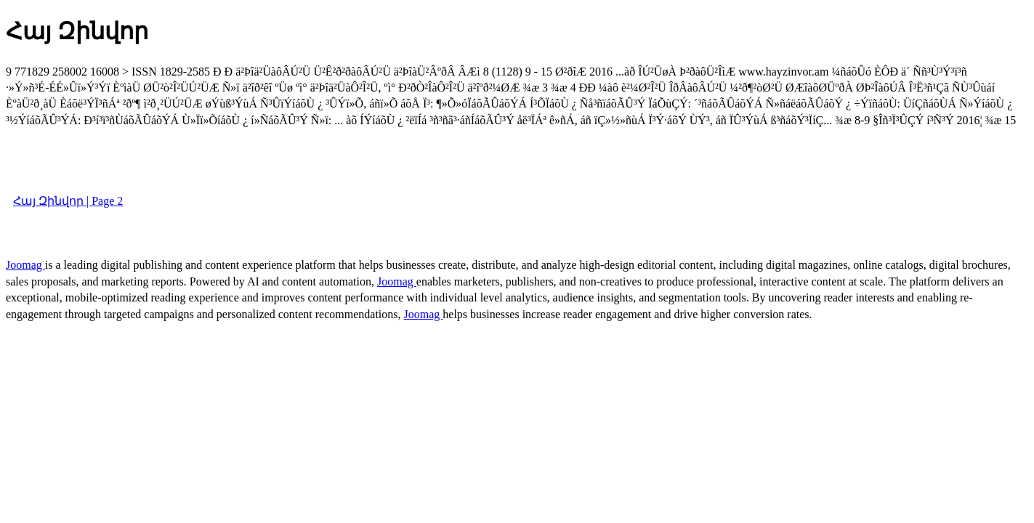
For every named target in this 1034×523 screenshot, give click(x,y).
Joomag (25, 265)
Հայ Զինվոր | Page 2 (68, 201)
